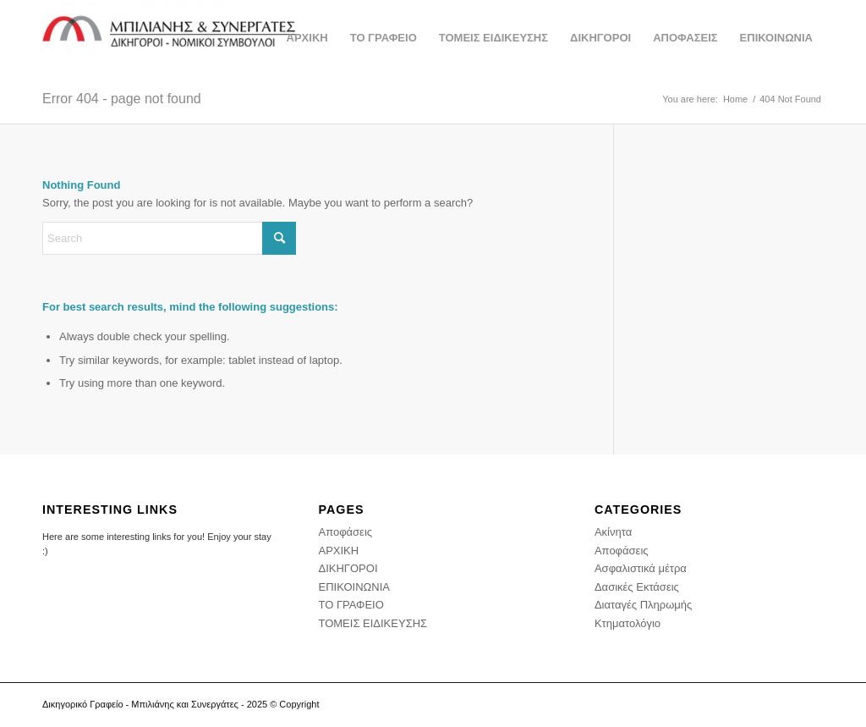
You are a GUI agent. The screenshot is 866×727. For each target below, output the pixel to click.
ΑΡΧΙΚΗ (338, 550)
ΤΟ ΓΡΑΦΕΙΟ (350, 604)
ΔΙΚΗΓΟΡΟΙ (347, 568)
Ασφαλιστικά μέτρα (641, 568)
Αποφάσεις (345, 532)
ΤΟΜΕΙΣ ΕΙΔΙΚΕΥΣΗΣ (372, 623)
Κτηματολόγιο (627, 623)
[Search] (169, 238)
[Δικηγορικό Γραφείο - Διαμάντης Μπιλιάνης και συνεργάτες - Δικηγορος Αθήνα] (169, 38)
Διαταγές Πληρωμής (643, 604)
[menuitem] (307, 38)
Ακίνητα (613, 532)
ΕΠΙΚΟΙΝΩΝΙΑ (353, 587)
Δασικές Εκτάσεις (637, 587)
